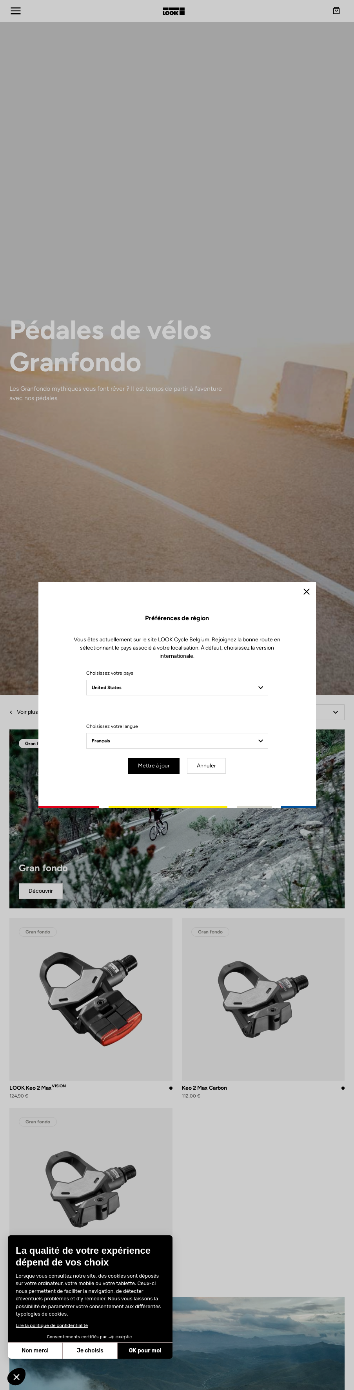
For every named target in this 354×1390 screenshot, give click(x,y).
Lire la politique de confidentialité (52, 1325)
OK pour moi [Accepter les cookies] (145, 1350)
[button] (16, 1376)
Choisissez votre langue (112, 726)
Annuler (206, 765)
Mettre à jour (154, 765)
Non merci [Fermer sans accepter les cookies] (35, 1350)
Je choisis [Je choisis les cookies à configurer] (90, 1350)
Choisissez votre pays (109, 673)
